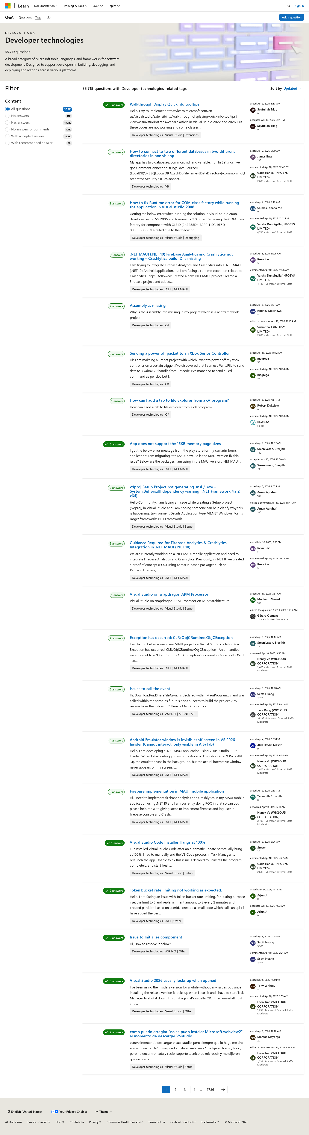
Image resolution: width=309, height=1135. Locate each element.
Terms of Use (156, 1122)
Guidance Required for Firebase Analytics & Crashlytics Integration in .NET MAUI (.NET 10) (178, 544)
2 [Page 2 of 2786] (175, 1089)
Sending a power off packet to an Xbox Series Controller (180, 353)
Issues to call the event (150, 688)
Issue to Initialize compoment (156, 937)
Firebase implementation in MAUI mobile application (177, 791)
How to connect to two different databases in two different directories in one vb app (182, 153)
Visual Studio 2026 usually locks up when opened (173, 980)
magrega (263, 358)
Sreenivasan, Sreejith (271, 449)
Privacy (93, 1122)
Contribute (77, 1122)
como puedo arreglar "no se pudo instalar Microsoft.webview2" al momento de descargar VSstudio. (186, 1033)
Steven (261, 847)
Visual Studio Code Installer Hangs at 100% (167, 842)
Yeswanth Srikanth (269, 796)
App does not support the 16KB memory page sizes (175, 443)
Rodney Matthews (269, 311)
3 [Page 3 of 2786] (185, 1089)
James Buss (264, 156)
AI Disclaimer (13, 1122)
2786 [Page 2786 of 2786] (210, 1089)
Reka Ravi (263, 259)
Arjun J (262, 895)
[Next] (223, 1089)
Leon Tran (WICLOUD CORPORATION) (271, 1004)
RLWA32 (263, 422)
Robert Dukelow (268, 405)
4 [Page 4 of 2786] (194, 1089)
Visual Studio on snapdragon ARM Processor (169, 594)
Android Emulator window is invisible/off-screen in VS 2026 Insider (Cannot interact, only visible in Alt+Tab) (182, 741)
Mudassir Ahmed (268, 599)
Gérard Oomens (267, 615)
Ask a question (291, 17)
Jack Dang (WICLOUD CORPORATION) (272, 712)
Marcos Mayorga (268, 1037)
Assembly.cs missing (148, 305)
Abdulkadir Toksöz (269, 745)
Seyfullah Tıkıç (267, 109)
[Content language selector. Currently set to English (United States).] (24, 1111)
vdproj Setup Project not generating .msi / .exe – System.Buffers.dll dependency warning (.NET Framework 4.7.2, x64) (185, 491)
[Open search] (289, 6)
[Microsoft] (8, 6)
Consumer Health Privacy (123, 1122)
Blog (58, 1122)
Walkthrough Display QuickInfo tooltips (164, 104)
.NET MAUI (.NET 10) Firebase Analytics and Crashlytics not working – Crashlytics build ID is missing (181, 256)
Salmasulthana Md (269, 208)
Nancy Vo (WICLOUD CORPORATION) (271, 661)
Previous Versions (38, 1122)
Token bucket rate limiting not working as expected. (176, 890)
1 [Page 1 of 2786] (166, 1089)
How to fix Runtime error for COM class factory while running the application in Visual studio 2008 (184, 204)
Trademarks (208, 1122)
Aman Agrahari (267, 492)
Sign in (299, 6)
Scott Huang (265, 694)
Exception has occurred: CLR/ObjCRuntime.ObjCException (181, 637)
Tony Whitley (266, 986)
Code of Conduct (181, 1122)
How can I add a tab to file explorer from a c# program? (179, 400)
